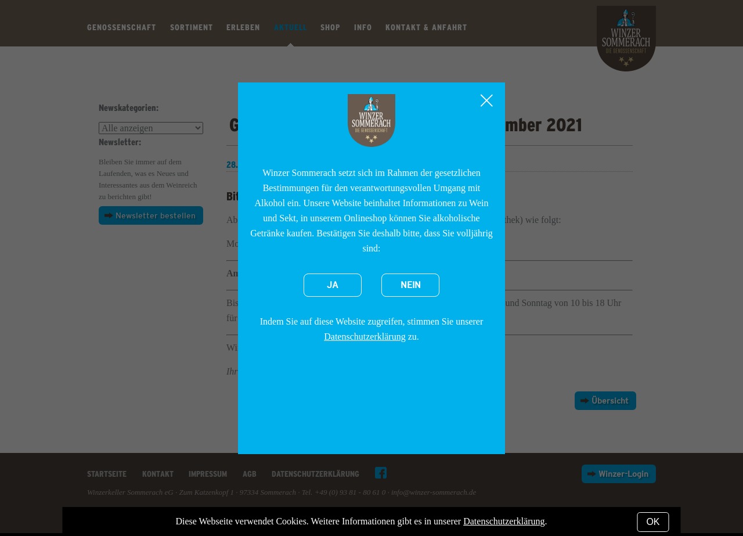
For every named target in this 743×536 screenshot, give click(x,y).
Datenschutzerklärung (364, 336)
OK (652, 522)
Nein (411, 285)
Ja (332, 285)
